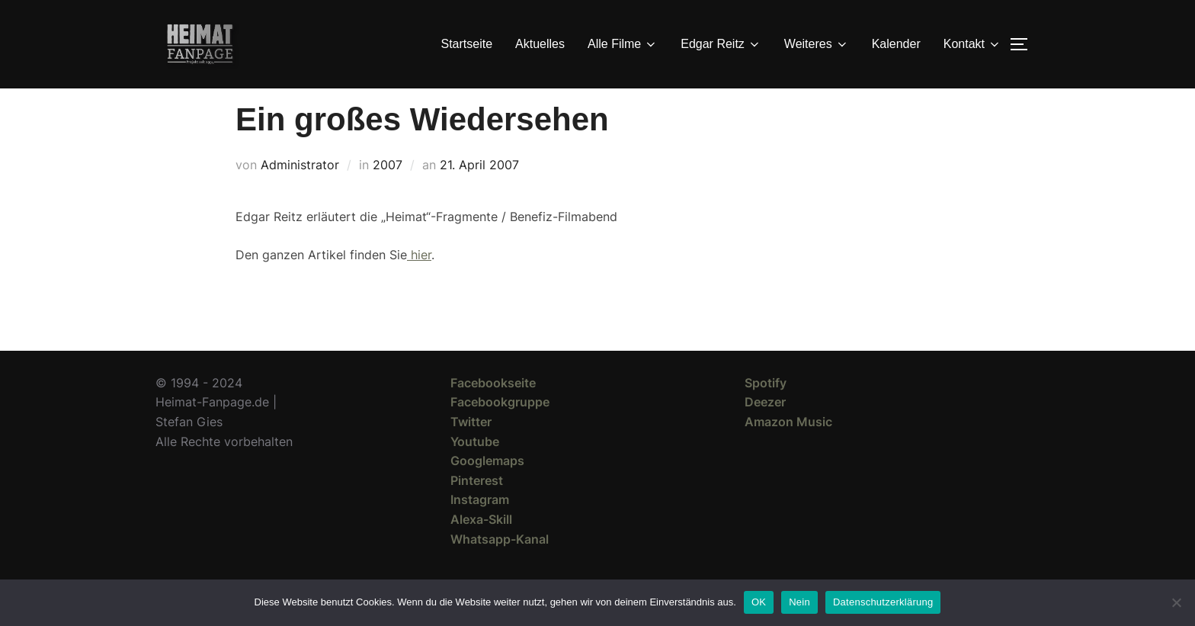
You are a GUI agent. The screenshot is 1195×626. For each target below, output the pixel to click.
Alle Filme (623, 44)
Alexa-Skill (481, 546)
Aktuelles (540, 43)
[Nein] (1176, 602)
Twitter (471, 449)
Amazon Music (788, 449)
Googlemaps (487, 488)
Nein (799, 602)
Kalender (896, 43)
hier (419, 282)
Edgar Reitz (721, 44)
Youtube (474, 469)
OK (758, 602)
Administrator (300, 192)
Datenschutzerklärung (883, 602)
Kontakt (972, 44)
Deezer (765, 429)
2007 (387, 192)
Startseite (467, 43)
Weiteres (816, 44)
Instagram (479, 527)
